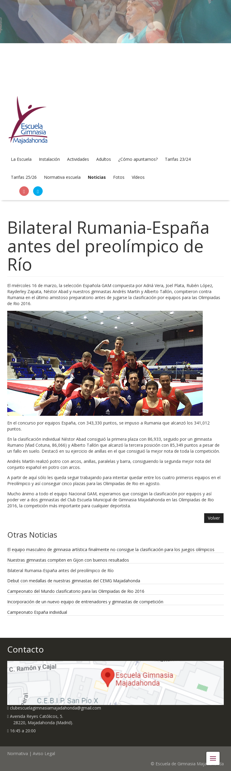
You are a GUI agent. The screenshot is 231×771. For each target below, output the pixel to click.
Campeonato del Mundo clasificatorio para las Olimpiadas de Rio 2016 (75, 591)
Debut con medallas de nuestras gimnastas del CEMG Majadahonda (73, 581)
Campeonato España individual (37, 612)
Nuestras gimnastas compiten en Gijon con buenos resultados (68, 560)
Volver (214, 518)
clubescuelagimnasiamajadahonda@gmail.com (57, 708)
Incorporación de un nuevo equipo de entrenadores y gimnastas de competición (85, 601)
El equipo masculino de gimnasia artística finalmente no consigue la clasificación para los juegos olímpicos (110, 549)
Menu (215, 755)
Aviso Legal (44, 753)
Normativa (17, 753)
